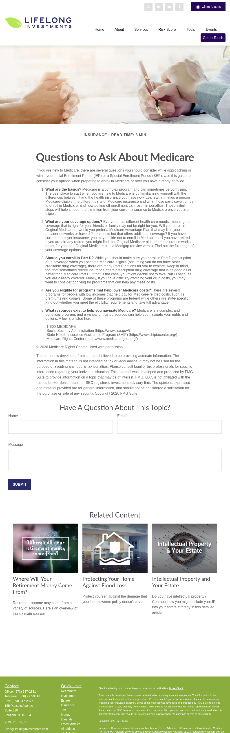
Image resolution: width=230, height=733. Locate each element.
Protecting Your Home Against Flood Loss (108, 581)
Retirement (68, 691)
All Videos (68, 729)
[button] (99, 29)
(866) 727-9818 (29, 696)
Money (65, 714)
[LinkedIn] (159, 7)
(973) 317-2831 (25, 691)
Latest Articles (70, 724)
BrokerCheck (176, 688)
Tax (63, 710)
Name (13, 416)
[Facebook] (179, 7)
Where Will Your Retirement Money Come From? (42, 585)
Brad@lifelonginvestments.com (26, 729)
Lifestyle (66, 719)
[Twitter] (148, 7)
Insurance (68, 705)
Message (15, 444)
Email (121, 416)
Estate (65, 700)
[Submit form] (19, 484)
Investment (68, 696)
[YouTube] (169, 7)
